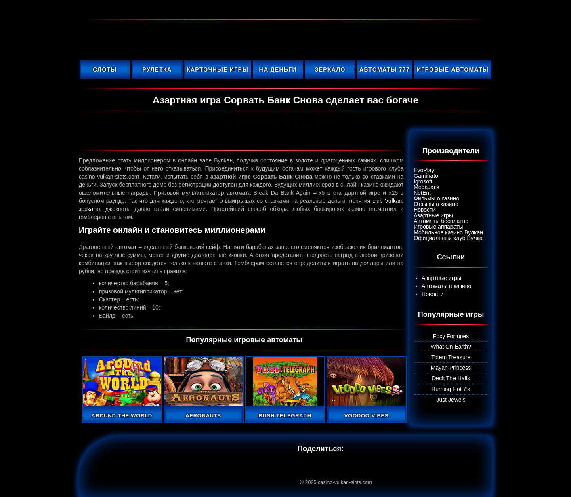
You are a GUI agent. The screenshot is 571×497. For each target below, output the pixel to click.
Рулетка (157, 69)
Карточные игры (217, 69)
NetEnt (422, 193)
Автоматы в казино (446, 286)
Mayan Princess (451, 367)
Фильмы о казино (436, 198)
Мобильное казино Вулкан (448, 232)
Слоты (105, 69)
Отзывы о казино (436, 204)
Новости (424, 209)
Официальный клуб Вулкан (449, 238)
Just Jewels (450, 399)
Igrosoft (423, 181)
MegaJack (426, 187)
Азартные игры (433, 215)
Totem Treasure (450, 357)
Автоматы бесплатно (441, 221)
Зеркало (330, 69)
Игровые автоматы (453, 69)
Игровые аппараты (438, 226)
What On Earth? (450, 346)
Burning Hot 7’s (451, 389)
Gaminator (427, 176)
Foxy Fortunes (451, 336)
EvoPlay (424, 170)
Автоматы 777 (384, 69)
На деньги (278, 69)
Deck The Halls (451, 378)
